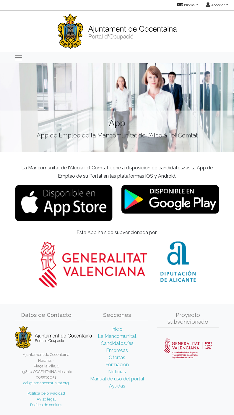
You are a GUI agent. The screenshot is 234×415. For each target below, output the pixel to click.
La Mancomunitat (117, 336)
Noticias (117, 372)
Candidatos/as (117, 343)
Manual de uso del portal (117, 379)
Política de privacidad (46, 393)
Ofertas (117, 357)
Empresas (117, 350)
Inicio (117, 329)
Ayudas (117, 386)
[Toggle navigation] (19, 57)
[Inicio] (117, 29)
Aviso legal (46, 399)
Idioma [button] (186, 5)
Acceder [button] (215, 5)
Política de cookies (46, 405)
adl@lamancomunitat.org (46, 383)
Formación (117, 364)
